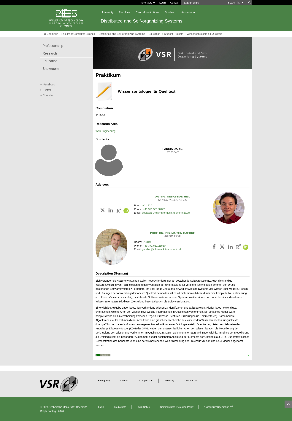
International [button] (188, 12)
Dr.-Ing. (172, 196)
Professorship (52, 46)
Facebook (49, 84)
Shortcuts (148, 2)
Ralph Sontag (48, 411)
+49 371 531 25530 (154, 245)
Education (154, 33)
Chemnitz (189, 380)
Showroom (50, 69)
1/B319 (146, 241)
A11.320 (147, 205)
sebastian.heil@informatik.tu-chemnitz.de (166, 212)
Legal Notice (143, 407)
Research (49, 53)
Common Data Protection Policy (176, 407)
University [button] (107, 12)
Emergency (104, 380)
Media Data (120, 407)
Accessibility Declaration (218, 407)
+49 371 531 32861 (154, 209)
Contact (174, 2)
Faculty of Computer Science (78, 33)
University (169, 380)
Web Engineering (105, 131)
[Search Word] (202, 2)
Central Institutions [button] (147, 12)
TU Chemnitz (50, 33)
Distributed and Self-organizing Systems (122, 33)
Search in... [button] (235, 2)
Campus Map (146, 380)
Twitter (47, 89)
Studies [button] (169, 12)
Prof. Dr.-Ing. (172, 233)
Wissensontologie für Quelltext (204, 33)
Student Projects (173, 33)
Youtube (48, 95)
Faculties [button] (124, 12)
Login (162, 2)
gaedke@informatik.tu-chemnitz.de (162, 249)
